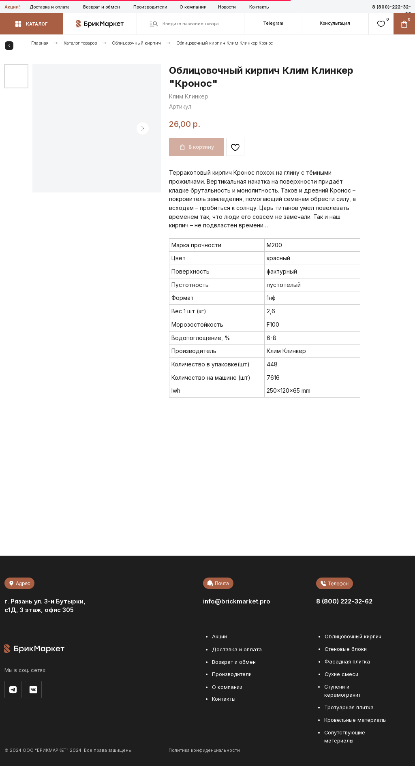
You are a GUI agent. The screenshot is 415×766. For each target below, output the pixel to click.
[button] (335, 23)
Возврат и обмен (101, 7)
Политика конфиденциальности (204, 750)
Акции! (12, 7)
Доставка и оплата (50, 7)
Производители (150, 7)
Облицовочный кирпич (136, 43)
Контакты (259, 7)
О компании (193, 7)
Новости (227, 7)
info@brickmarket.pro (236, 601)
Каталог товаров (80, 43)
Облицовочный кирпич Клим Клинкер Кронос (224, 43)
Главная (40, 43)
